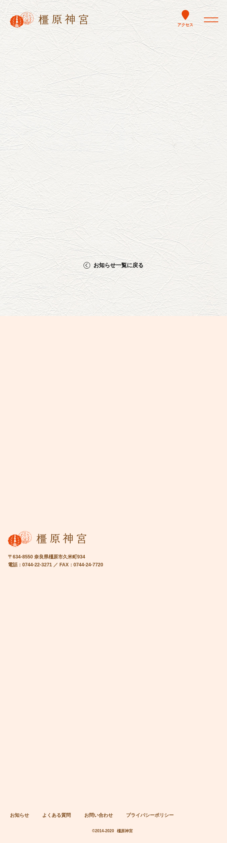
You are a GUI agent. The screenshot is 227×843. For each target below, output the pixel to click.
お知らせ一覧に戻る (118, 265)
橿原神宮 (125, 831)
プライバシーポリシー (150, 815)
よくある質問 (56, 815)
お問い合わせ (98, 815)
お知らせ (19, 815)
